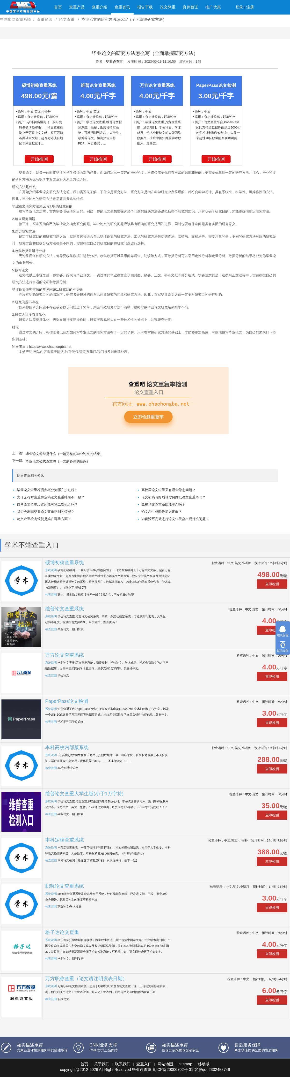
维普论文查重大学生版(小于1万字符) (84, 793)
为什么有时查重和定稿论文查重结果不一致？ (51, 497)
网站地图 (165, 1064)
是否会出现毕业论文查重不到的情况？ (45, 512)
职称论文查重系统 (64, 886)
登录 (239, 7)
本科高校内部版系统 (67, 747)
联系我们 (122, 1064)
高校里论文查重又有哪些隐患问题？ (168, 490)
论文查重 (67, 19)
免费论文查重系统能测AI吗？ (163, 504)
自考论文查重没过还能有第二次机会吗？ (47, 504)
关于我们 (101, 1064)
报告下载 (145, 7)
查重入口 (144, 1064)
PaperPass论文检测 (66, 701)
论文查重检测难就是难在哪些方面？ (44, 519)
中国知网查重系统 (15, 19)
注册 (250, 7)
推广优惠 (213, 7)
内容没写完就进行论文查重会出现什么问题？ (175, 519)
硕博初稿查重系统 (64, 562)
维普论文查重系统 (64, 608)
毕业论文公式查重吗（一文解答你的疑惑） (58, 461)
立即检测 (272, 584)
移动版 (204, 1064)
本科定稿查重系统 (64, 839)
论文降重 (167, 7)
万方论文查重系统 (64, 655)
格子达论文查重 (62, 932)
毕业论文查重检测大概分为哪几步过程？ (47, 490)
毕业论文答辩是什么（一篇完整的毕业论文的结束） (64, 454)
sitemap (185, 1064)
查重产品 (77, 7)
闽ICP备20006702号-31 (172, 1070)
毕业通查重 (114, 61)
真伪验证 (190, 7)
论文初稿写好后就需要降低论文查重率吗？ (173, 497)
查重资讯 (122, 7)
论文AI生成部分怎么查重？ (161, 512)
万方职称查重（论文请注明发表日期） (86, 978)
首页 (58, 7)
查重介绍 (99, 7)
